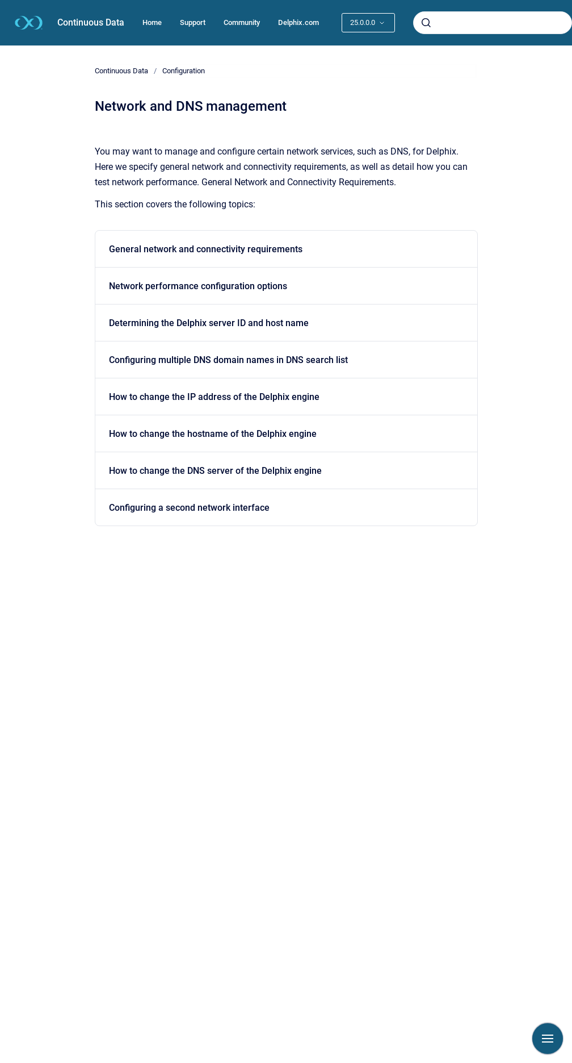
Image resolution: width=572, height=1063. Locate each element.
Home (152, 22)
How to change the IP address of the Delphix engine (214, 396)
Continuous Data (90, 22)
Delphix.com (298, 22)
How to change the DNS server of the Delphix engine (215, 470)
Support (192, 22)
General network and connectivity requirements (205, 249)
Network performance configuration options (198, 286)
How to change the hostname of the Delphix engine (213, 433)
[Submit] (426, 23)
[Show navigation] (547, 1038)
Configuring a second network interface (189, 507)
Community (242, 22)
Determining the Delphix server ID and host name (209, 323)
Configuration (183, 70)
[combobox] (492, 23)
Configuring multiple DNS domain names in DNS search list (228, 360)
